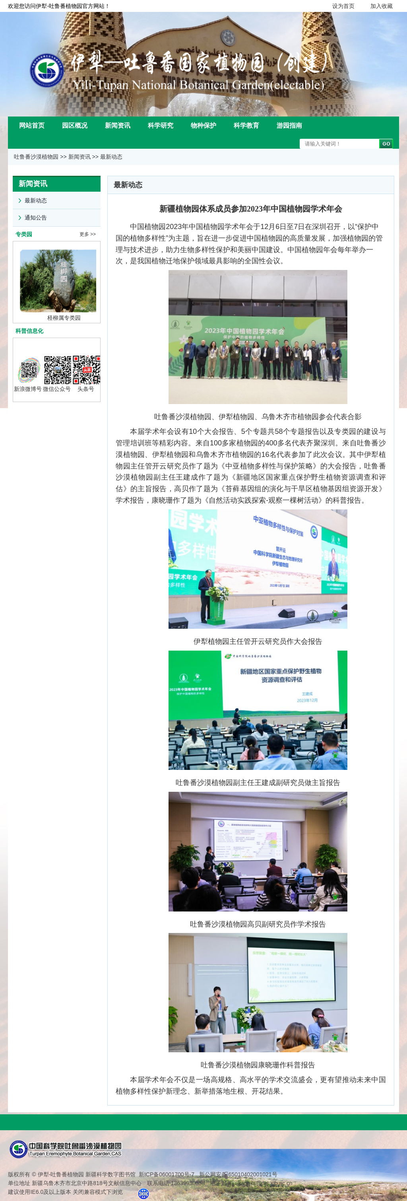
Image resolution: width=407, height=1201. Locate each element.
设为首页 (343, 6)
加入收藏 (381, 6)
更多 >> (87, 234)
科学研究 (160, 125)
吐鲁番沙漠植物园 (36, 157)
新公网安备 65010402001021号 (237, 1172)
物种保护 (203, 125)
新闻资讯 (117, 125)
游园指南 (289, 125)
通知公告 (30, 215)
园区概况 (74, 125)
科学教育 (246, 125)
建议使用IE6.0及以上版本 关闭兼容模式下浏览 (65, 1189)
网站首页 (32, 125)
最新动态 (111, 157)
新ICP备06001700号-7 (166, 1172)
